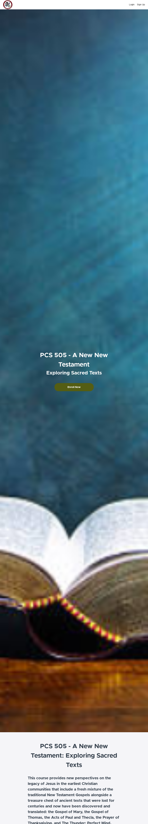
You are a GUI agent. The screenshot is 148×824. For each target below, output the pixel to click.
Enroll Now (74, 387)
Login (132, 5)
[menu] (135, 4)
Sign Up (141, 5)
